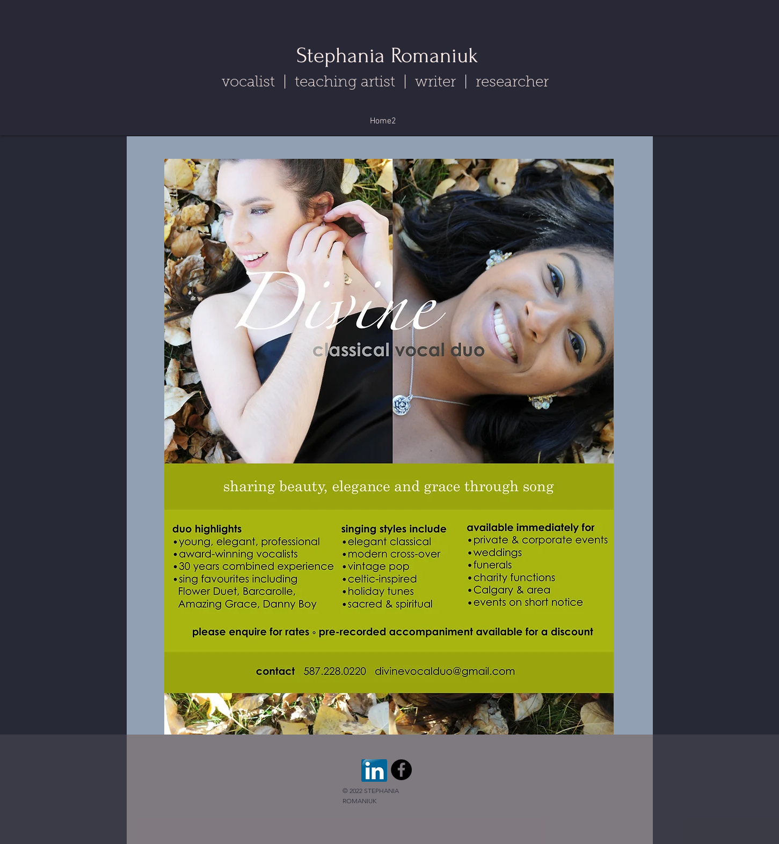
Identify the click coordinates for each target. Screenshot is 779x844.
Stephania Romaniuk (387, 55)
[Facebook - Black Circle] (401, 769)
